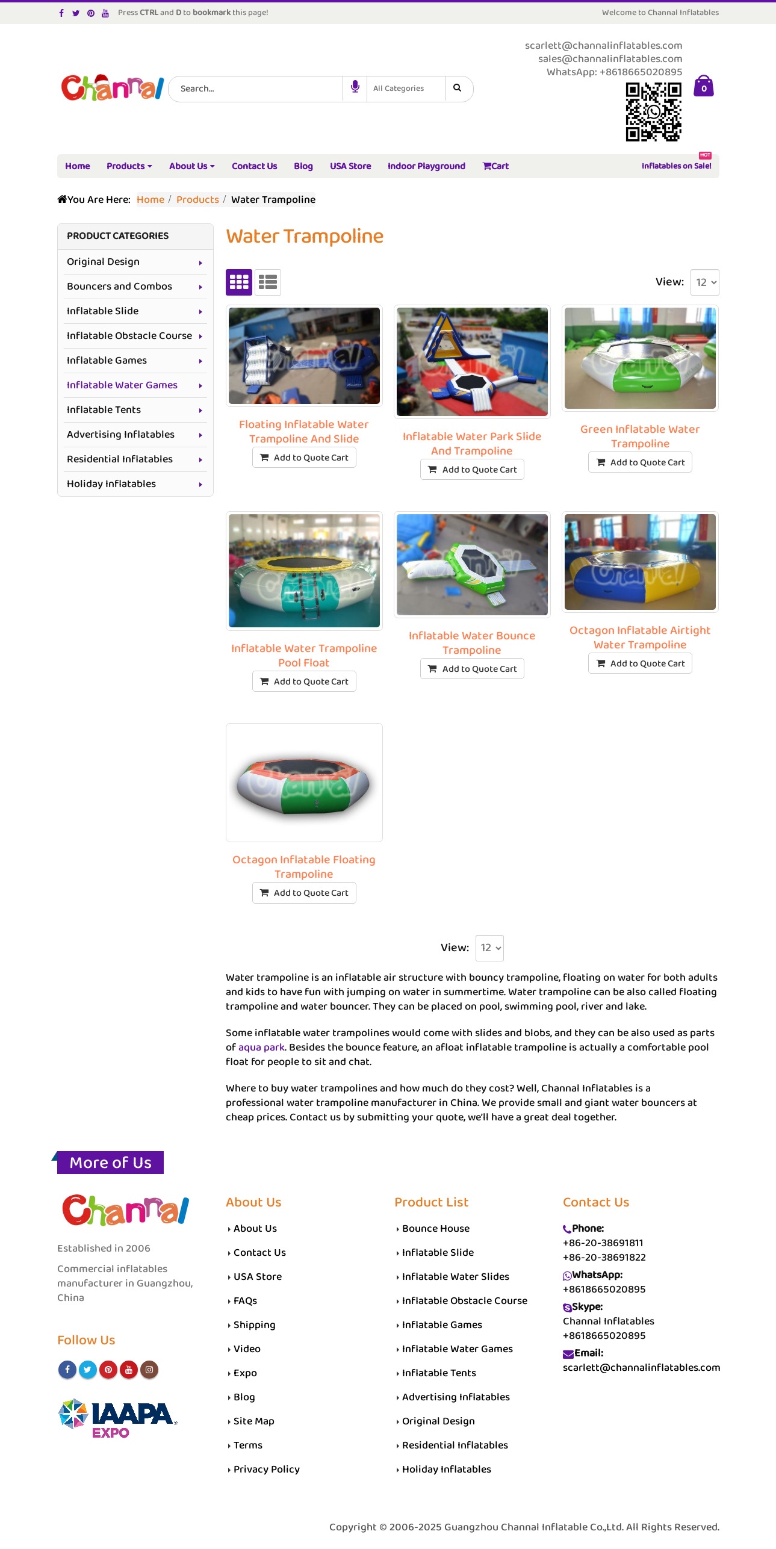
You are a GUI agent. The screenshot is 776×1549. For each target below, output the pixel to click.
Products (125, 166)
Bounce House (436, 1228)
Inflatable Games (107, 360)
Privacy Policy (267, 1469)
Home (77, 166)
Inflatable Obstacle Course (129, 336)
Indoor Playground (426, 166)
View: (670, 282)
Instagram (149, 1370)
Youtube (129, 1370)
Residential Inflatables (120, 459)
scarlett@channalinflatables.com (642, 1367)
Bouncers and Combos (119, 286)
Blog (303, 166)
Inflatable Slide (102, 311)
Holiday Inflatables (111, 484)
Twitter (88, 1370)
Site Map (254, 1421)
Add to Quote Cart (311, 458)
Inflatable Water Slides (455, 1277)
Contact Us (254, 166)
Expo (245, 1373)
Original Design (103, 262)
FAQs (245, 1301)
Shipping (255, 1325)
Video (247, 1349)
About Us (188, 166)
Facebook (67, 1370)
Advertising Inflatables (121, 434)
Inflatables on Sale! (677, 164)
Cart (495, 166)
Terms (248, 1445)
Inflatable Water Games (122, 385)
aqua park (261, 1047)
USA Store (350, 166)
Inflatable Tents (104, 410)
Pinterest (108, 1370)
